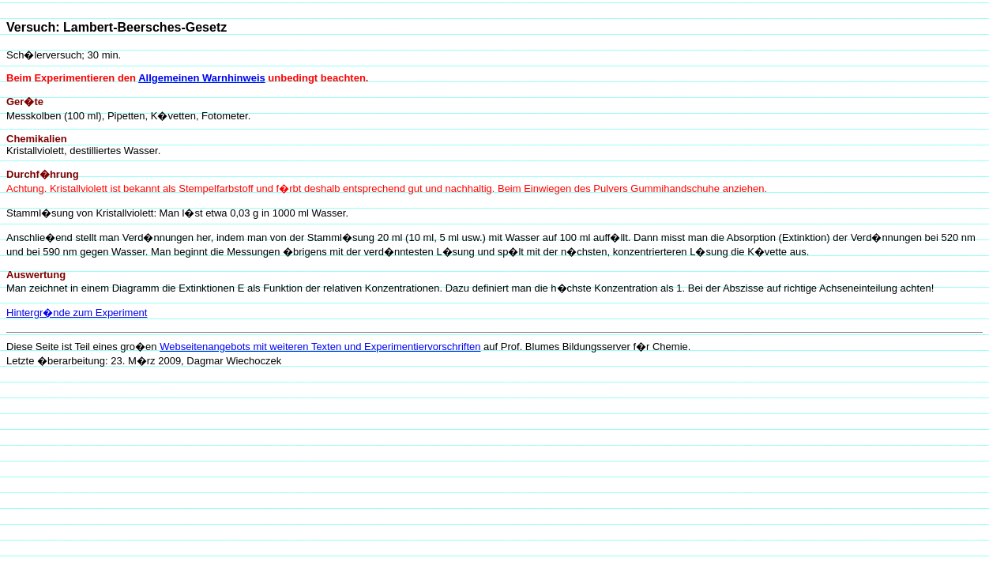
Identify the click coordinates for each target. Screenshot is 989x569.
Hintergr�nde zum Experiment (76, 312)
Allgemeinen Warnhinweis (201, 78)
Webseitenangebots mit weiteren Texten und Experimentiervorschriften (320, 346)
